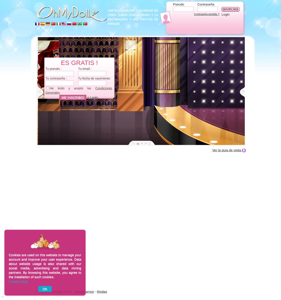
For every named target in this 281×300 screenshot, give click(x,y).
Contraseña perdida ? (206, 14)
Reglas (102, 291)
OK (45, 289)
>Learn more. (19, 281)
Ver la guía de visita (229, 150)
